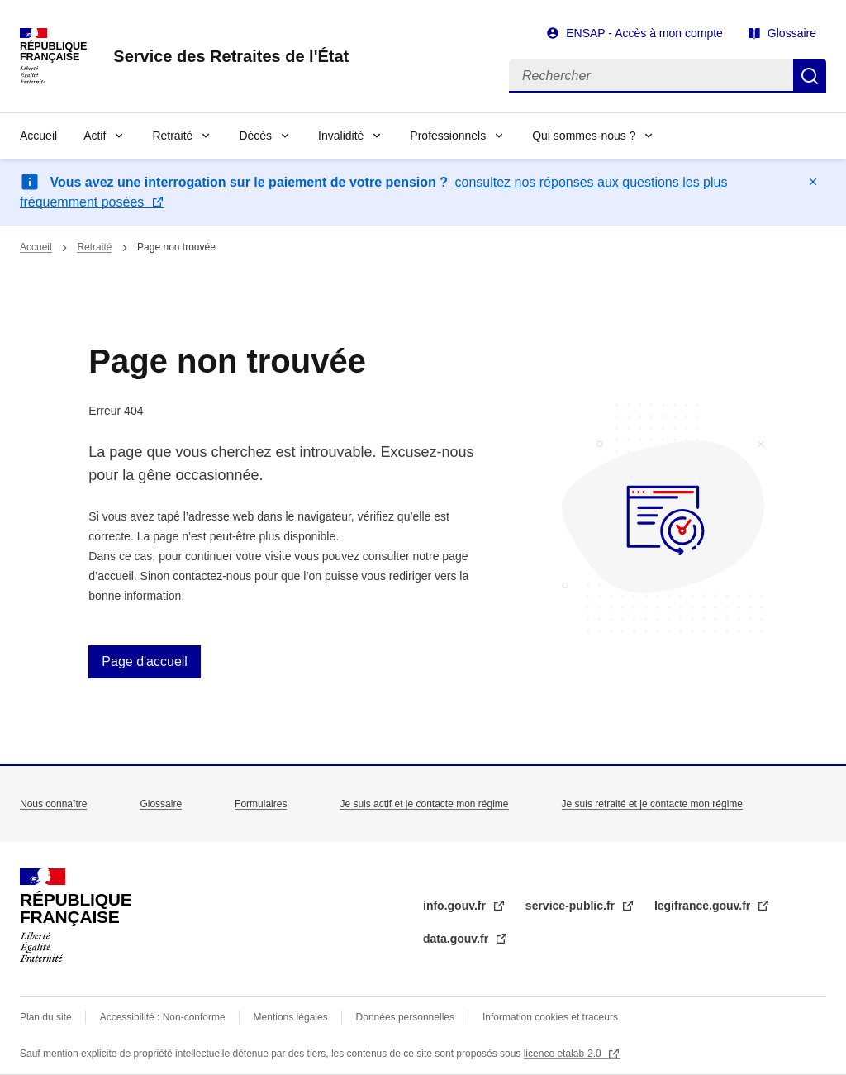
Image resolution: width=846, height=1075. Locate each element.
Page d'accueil (145, 661)
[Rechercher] (651, 76)
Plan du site (46, 1017)
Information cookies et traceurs (550, 1017)
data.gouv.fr (457, 938)
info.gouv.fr (456, 905)
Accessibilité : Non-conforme (163, 1017)
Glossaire (792, 33)
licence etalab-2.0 (564, 1053)
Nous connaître (53, 804)
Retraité (172, 135)
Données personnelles (405, 1017)
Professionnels (448, 135)
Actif (94, 135)
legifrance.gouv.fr (703, 905)
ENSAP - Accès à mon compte (644, 33)
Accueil (38, 135)
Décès (255, 135)
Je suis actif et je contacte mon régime (424, 804)
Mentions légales (291, 1017)
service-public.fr (571, 905)
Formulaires (261, 804)
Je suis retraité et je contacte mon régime (652, 804)
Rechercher (809, 76)
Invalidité (341, 135)
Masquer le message (813, 182)
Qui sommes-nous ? (583, 135)
